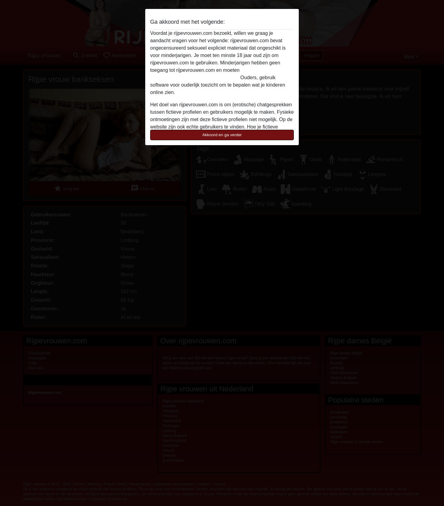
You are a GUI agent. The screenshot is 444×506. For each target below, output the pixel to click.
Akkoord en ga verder (222, 135)
